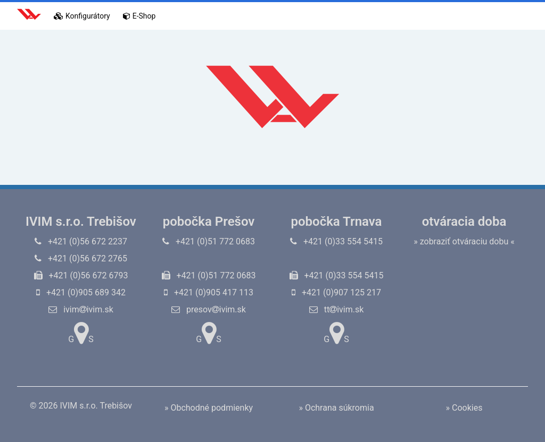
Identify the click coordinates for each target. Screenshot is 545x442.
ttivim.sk (336, 309)
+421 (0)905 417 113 (208, 292)
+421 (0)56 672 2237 (81, 241)
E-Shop (139, 16)
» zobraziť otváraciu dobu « (464, 241)
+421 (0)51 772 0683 (208, 241)
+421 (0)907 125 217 (336, 292)
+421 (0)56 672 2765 (81, 258)
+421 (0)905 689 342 (81, 292)
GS (80, 333)
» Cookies (464, 408)
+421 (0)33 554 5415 (336, 241)
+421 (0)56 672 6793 (81, 275)
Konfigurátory (82, 16)
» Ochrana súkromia (336, 408)
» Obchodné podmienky (208, 408)
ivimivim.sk (80, 309)
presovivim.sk (208, 309)
